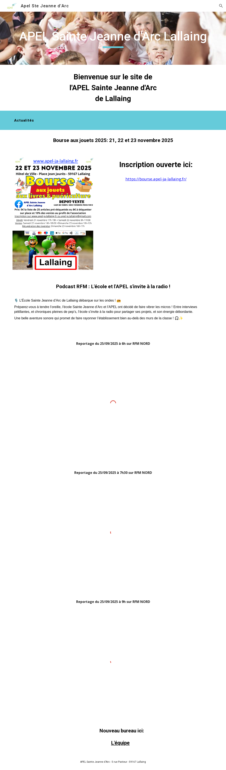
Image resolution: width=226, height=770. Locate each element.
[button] (221, 6)
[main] (113, 38)
